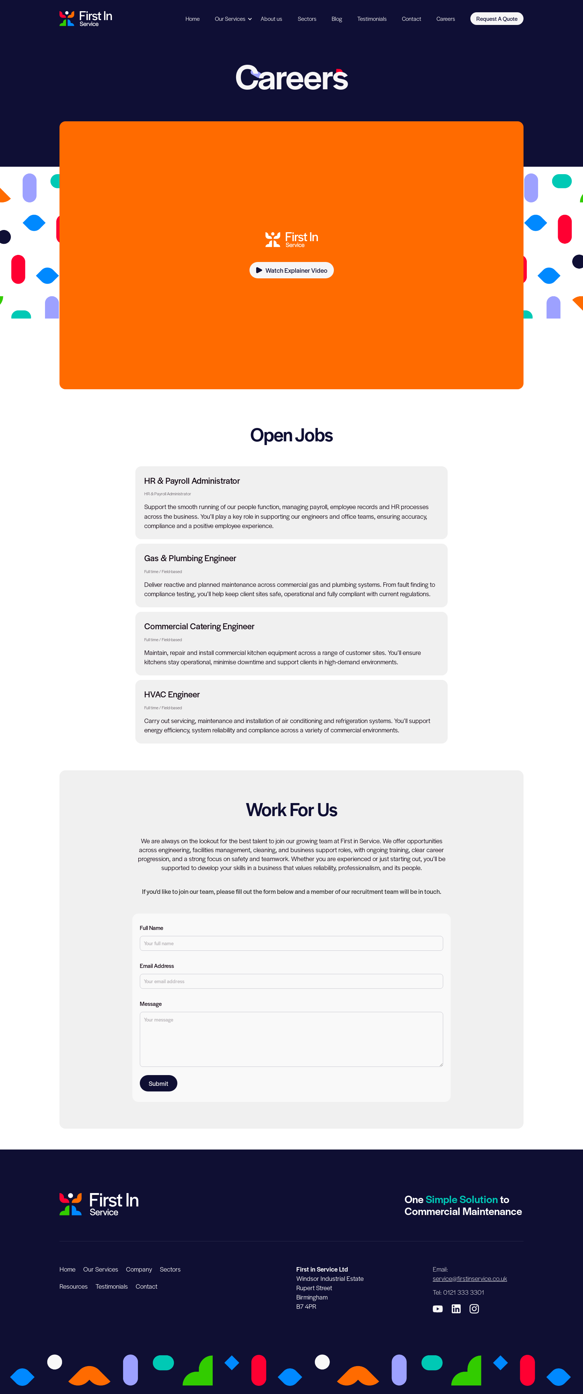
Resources (73, 1286)
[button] (230, 19)
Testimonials (372, 19)
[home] (85, 18)
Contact (411, 19)
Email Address (157, 965)
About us (271, 19)
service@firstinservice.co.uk (470, 1278)
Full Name (151, 927)
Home (193, 19)
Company (139, 1268)
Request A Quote (497, 19)
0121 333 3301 (463, 1292)
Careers (446, 19)
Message (151, 1003)
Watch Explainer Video (296, 270)
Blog (337, 19)
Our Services (230, 19)
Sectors (307, 19)
